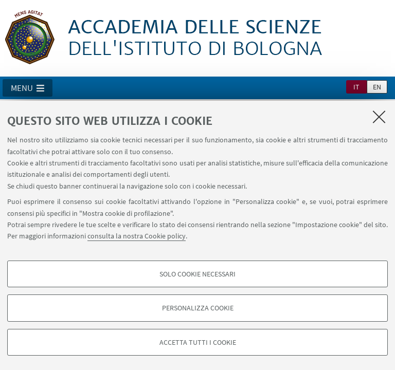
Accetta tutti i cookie (197, 342)
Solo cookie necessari (197, 274)
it (356, 86)
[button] (27, 88)
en (377, 86)
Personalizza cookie (198, 307)
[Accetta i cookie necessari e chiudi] (379, 116)
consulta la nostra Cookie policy (136, 235)
